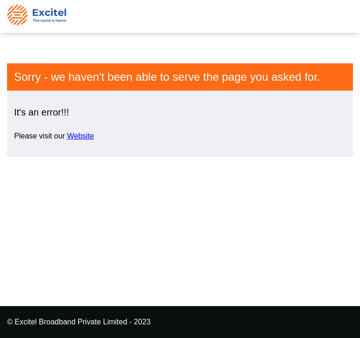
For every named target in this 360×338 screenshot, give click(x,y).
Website (80, 136)
